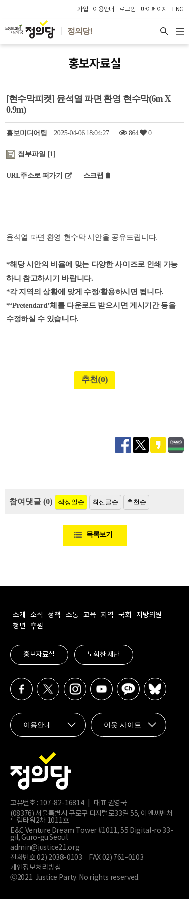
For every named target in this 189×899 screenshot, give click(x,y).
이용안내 (103, 9)
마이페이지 (154, 9)
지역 (107, 615)
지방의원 (148, 615)
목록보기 (99, 534)
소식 (36, 615)
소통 (72, 615)
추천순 (136, 502)
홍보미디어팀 (26, 133)
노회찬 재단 (103, 655)
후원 (36, 626)
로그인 (127, 9)
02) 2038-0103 (59, 858)
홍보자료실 (39, 655)
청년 (19, 626)
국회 (124, 615)
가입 (82, 9)
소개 (19, 615)
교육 (89, 615)
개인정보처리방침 (35, 868)
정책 (54, 615)
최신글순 (105, 502)
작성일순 (71, 502)
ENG (178, 9)
